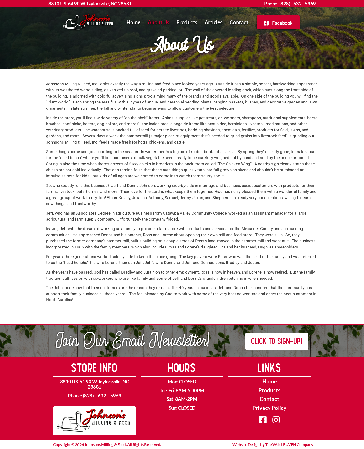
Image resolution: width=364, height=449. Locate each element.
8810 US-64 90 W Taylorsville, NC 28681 (90, 3)
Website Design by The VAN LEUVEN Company (272, 444)
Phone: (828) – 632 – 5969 (94, 395)
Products (186, 22)
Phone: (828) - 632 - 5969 (290, 3)
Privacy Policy (269, 408)
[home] (89, 22)
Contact (239, 22)
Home (134, 22)
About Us (158, 22)
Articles (213, 22)
